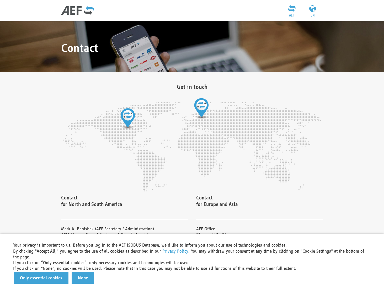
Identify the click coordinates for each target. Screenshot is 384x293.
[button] (41, 278)
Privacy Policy (175, 251)
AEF (291, 15)
